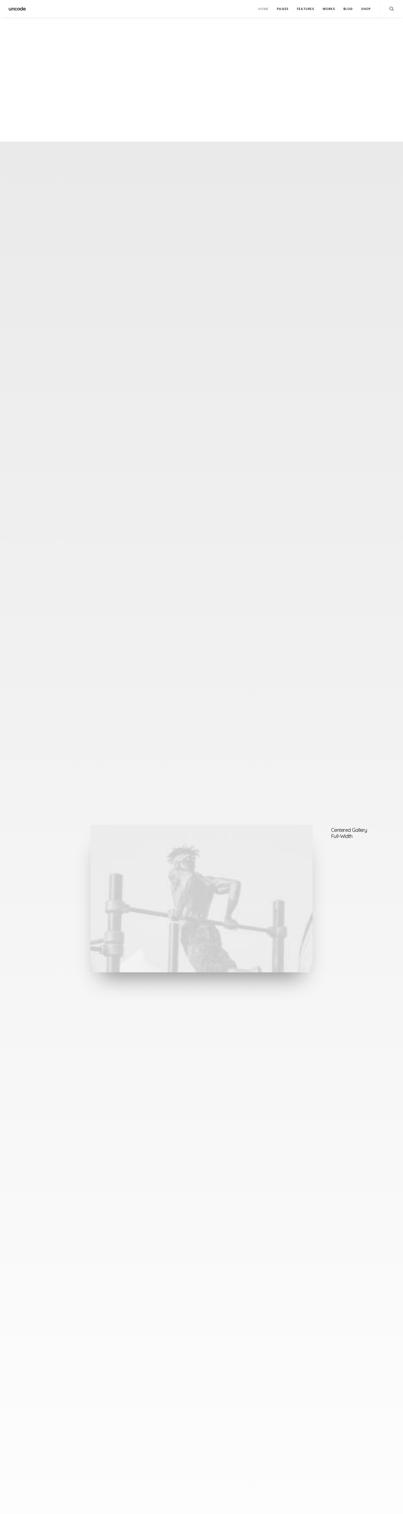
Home (263, 9)
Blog (348, 9)
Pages (283, 9)
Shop (366, 9)
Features (305, 9)
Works (329, 9)
